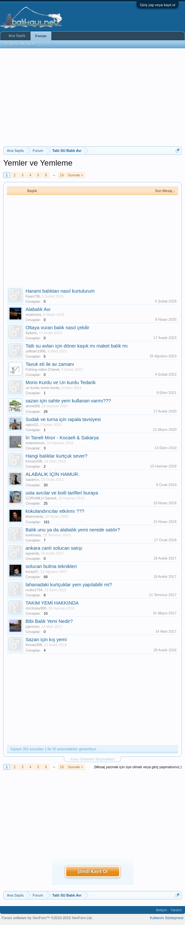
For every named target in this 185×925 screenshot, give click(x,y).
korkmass (33, 535)
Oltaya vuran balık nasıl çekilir (57, 327)
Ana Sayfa (17, 36)
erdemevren (35, 443)
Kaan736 (33, 296)
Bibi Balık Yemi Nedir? (49, 621)
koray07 (32, 572)
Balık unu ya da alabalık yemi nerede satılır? (73, 529)
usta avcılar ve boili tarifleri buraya (62, 492)
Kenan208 (34, 461)
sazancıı (32, 479)
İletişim (161, 910)
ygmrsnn (32, 626)
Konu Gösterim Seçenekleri (93, 759)
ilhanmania (34, 516)
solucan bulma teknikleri (51, 566)
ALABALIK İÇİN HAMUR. (53, 474)
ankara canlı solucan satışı (54, 548)
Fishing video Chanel (42, 369)
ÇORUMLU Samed (41, 498)
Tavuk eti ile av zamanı (50, 364)
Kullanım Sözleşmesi (166, 918)
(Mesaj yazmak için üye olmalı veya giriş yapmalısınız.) (138, 767)
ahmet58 (33, 406)
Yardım (176, 910)
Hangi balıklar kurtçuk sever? (56, 456)
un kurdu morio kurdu (43, 388)
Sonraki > (75, 175)
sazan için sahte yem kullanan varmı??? (68, 400)
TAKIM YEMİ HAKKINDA (52, 603)
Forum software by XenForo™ (47, 918)
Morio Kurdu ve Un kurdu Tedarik (61, 382)
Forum (40, 36)
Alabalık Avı (38, 309)
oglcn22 (32, 425)
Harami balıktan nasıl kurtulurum (60, 291)
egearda (32, 553)
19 (62, 175)
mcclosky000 (36, 608)
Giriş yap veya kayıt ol (157, 5)
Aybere (31, 333)
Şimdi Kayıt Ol (92, 871)
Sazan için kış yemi (46, 639)
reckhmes (33, 314)
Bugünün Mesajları (21, 44)
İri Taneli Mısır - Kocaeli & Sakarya (62, 437)
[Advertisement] (92, 97)
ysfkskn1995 (36, 351)
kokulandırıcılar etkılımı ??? (55, 511)
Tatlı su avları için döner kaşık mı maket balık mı (77, 346)
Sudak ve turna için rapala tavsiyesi (63, 419)
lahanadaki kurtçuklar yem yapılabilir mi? (69, 584)
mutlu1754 (34, 590)
